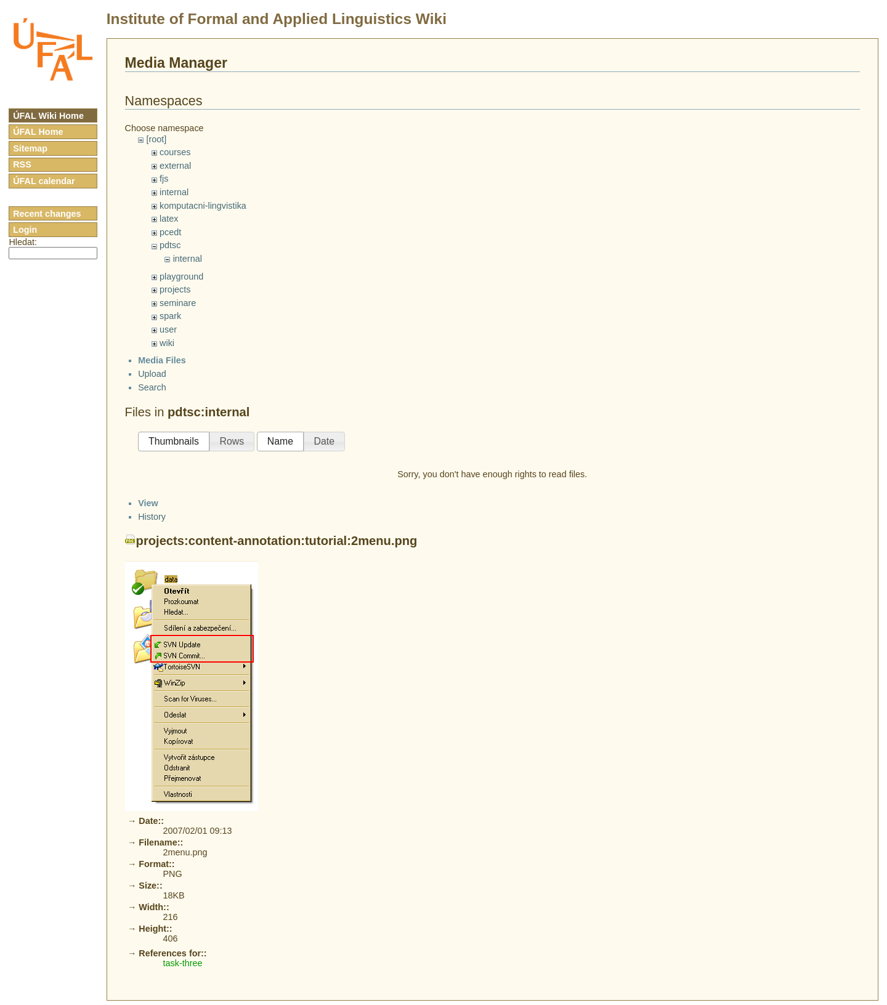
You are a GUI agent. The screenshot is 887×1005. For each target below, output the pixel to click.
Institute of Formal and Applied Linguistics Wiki (277, 18)
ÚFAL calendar (44, 181)
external (175, 166)
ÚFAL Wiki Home (48, 116)
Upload (152, 578)
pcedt (170, 232)
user (168, 329)
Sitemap (30, 148)
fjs (164, 179)
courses (175, 152)
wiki (167, 343)
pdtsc (170, 245)
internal (174, 192)
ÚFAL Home (38, 132)
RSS (22, 164)
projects (175, 289)
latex (169, 219)
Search (152, 590)
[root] (156, 139)
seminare (178, 303)
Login (25, 230)
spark (170, 316)
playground (181, 276)
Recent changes (47, 214)
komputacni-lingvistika (203, 206)
